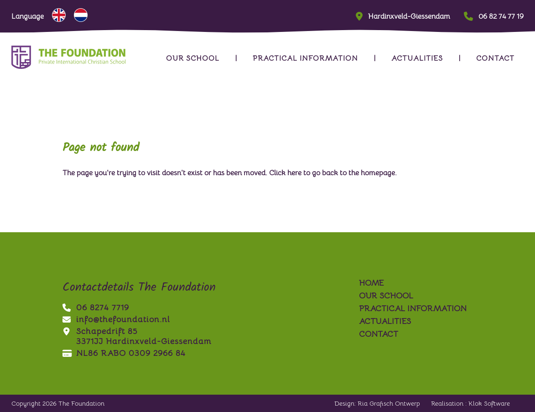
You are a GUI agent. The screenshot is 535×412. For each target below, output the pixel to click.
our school (192, 58)
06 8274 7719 (95, 307)
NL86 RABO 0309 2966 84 (124, 353)
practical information (305, 58)
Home (371, 283)
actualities (417, 58)
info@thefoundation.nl (116, 319)
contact (495, 58)
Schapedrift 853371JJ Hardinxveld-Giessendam (136, 336)
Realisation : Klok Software (470, 403)
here (294, 172)
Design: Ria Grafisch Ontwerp (377, 403)
